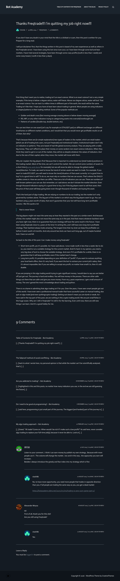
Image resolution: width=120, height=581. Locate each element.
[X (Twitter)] (8, 576)
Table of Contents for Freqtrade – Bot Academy (35, 338)
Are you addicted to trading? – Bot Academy (33, 381)
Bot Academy (14, 7)
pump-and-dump (33, 167)
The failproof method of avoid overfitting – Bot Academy (38, 358)
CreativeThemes (108, 576)
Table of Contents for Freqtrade (69, 7)
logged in (30, 555)
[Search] (113, 7)
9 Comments (54, 30)
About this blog (90, 7)
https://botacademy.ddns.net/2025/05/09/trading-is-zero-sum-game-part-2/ (63, 491)
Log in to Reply (99, 338)
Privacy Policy (103, 7)
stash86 (35, 477)
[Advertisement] (60, 76)
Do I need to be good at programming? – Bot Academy (38, 404)
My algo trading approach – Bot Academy (32, 424)
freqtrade (43, 30)
